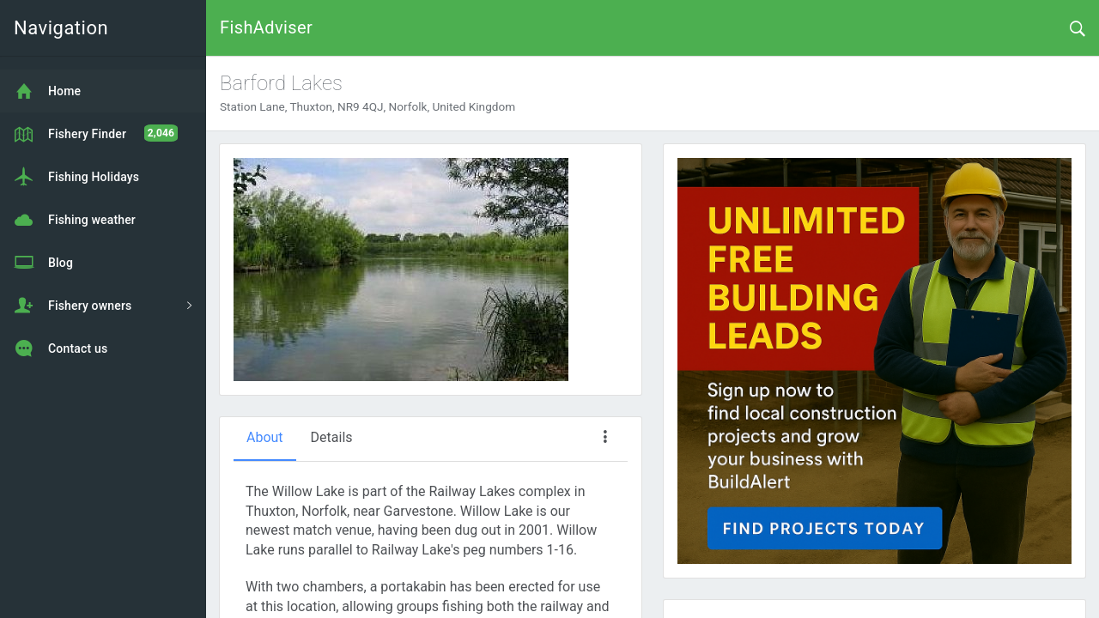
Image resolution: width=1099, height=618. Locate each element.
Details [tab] (332, 437)
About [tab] (264, 437)
